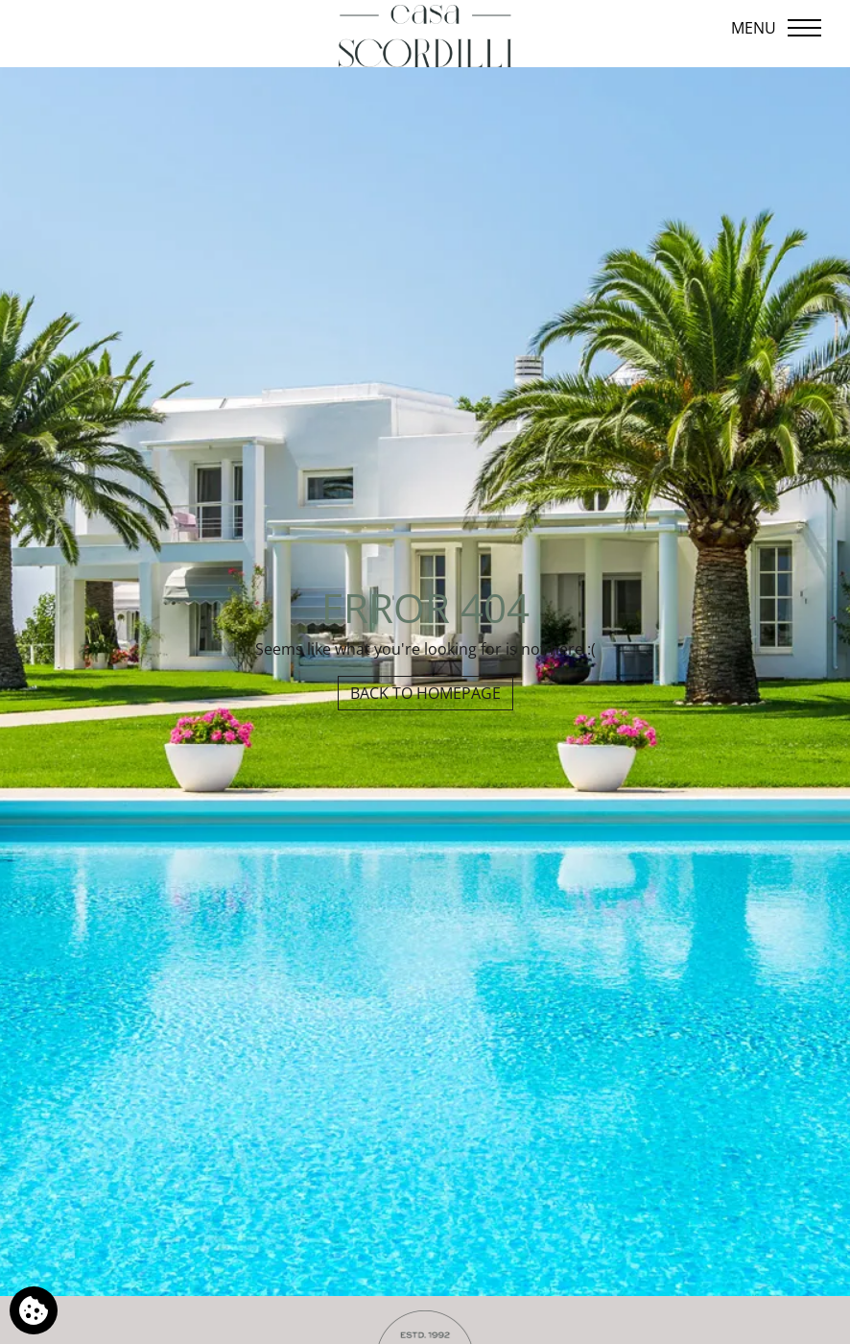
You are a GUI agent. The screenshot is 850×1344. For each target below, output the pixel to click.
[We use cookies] (34, 1310)
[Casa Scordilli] (425, 36)
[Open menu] (778, 27)
